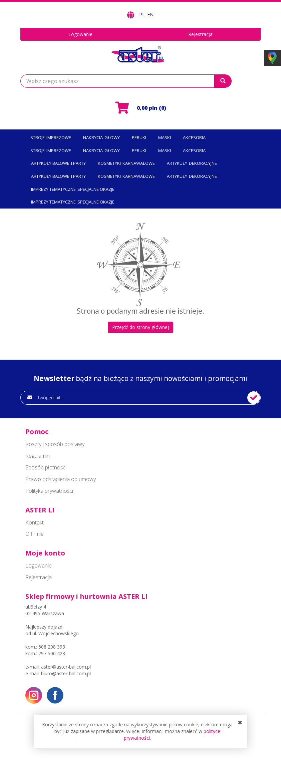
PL (142, 14)
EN (150, 14)
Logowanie (80, 34)
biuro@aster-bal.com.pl (66, 673)
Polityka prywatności (49, 490)
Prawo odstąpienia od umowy (60, 479)
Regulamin (37, 455)
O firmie (34, 533)
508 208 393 (51, 647)
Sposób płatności (45, 467)
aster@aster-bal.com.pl (66, 667)
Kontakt (34, 522)
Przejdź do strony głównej (140, 327)
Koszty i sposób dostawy (54, 444)
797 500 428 (51, 653)
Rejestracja (200, 34)
